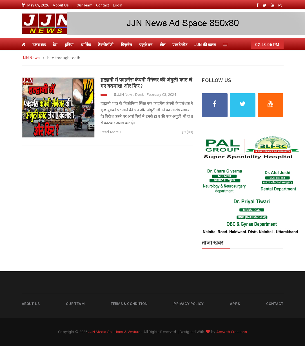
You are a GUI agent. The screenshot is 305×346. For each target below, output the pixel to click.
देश (55, 44)
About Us (61, 5)
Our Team (84, 5)
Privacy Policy (188, 304)
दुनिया (69, 44)
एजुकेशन (146, 44)
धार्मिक (86, 44)
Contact (102, 5)
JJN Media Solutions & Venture (114, 332)
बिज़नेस (126, 44)
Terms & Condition (129, 304)
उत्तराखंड (39, 44)
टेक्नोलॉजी (105, 44)
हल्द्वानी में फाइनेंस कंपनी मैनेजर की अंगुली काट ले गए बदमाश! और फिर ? (146, 82)
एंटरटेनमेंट (179, 44)
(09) (187, 132)
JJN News (31, 58)
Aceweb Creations (231, 332)
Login (118, 5)
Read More (111, 132)
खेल (162, 44)
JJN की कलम (205, 44)
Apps (235, 304)
